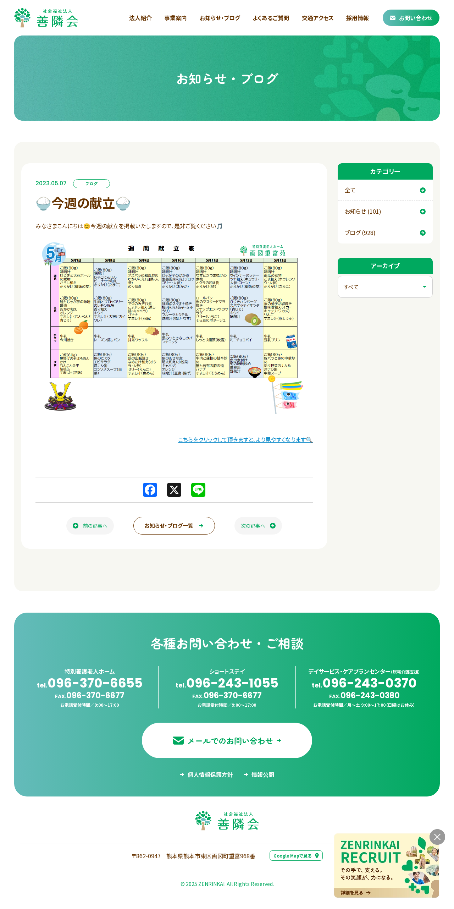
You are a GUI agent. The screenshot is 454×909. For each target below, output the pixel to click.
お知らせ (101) (385, 211)
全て (385, 190)
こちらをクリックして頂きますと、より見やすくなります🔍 (245, 439)
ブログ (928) (385, 232)
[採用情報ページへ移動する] (386, 865)
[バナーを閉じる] (437, 837)
